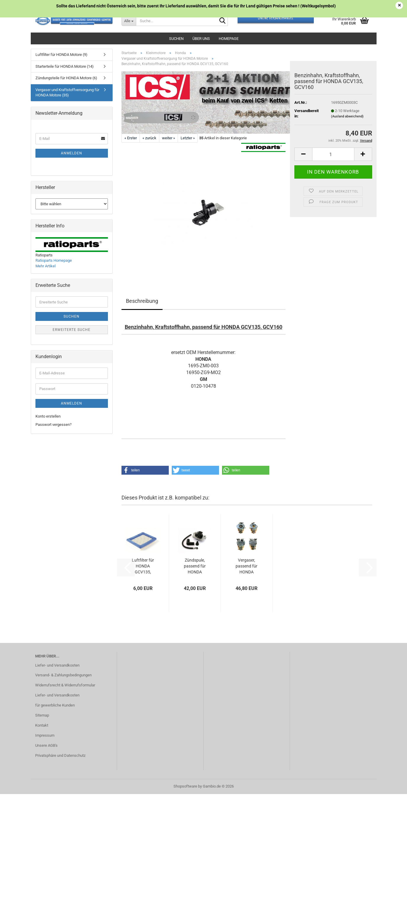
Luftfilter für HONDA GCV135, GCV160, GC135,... (143, 566)
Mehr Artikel (45, 266)
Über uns (201, 38)
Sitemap (42, 715)
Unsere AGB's (46, 745)
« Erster (130, 138)
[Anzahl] (333, 154)
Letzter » (188, 138)
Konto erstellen (48, 416)
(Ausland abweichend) (347, 116)
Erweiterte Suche (71, 330)
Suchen (176, 38)
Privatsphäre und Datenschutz (60, 755)
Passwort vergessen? (53, 424)
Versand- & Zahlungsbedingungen (63, 675)
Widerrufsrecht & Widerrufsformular (65, 685)
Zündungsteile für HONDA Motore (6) (66, 78)
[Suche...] (128, 20)
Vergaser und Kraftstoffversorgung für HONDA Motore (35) (67, 93)
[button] (303, 154)
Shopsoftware (185, 786)
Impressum (44, 735)
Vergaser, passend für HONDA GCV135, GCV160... (246, 566)
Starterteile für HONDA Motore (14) (64, 66)
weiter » (168, 138)
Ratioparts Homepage (53, 260)
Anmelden (71, 153)
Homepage (229, 38)
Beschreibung (142, 301)
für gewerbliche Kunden (55, 705)
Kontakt (41, 725)
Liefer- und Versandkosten (57, 665)
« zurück (149, 138)
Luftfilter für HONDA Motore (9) (61, 54)
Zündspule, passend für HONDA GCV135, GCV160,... (195, 566)
